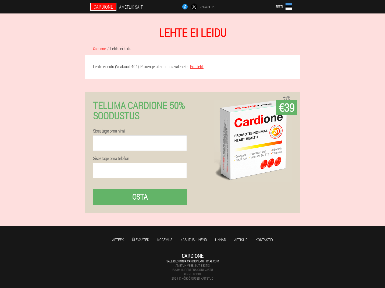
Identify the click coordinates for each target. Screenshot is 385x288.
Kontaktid (264, 239)
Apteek (118, 239)
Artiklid (241, 239)
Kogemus (164, 239)
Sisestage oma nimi (109, 131)
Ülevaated (140, 239)
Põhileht (197, 66)
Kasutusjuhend (193, 239)
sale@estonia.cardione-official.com (192, 261)
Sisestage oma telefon (111, 158)
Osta (140, 197)
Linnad (220, 239)
